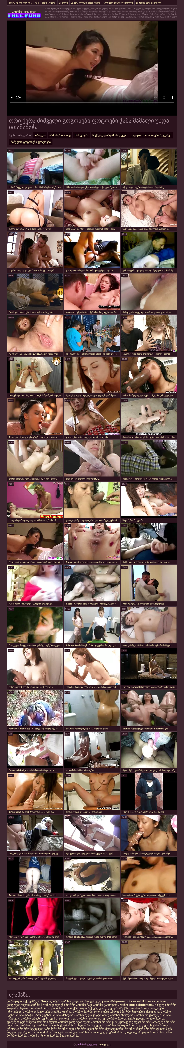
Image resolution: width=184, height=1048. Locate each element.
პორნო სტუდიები (31, 1029)
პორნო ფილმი (124, 1032)
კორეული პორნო (147, 1032)
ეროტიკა (13, 1029)
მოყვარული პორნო (158, 1015)
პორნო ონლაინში (77, 1025)
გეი (37, 2)
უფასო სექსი (56, 1025)
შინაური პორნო (73, 1015)
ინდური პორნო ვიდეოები (64, 1022)
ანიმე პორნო (111, 1015)
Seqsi (37, 1015)
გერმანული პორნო (33, 1022)
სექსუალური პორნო (47, 1011)
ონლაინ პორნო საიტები (126, 1011)
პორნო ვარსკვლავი (132, 1018)
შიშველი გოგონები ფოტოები (31, 142)
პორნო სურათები (24, 12)
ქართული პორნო (116, 1005)
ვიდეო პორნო (142, 1022)
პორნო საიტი (24, 1015)
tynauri (151, 1005)
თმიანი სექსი (40, 1018)
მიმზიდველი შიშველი (148, 2)
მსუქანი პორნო (129, 1008)
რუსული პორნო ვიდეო (132, 1025)
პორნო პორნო (76, 1005)
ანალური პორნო (132, 1015)
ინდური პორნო (29, 1008)
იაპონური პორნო (56, 1029)
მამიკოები (81, 135)
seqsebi (12, 1008)
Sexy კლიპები (51, 1001)
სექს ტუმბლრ (31, 1001)
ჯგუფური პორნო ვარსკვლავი (151, 135)
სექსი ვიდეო (151, 1011)
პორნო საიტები (53, 1032)
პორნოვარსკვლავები (116, 1022)
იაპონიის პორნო (18, 1025)
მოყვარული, (49, 2)
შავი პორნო (95, 1005)
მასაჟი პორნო (69, 1035)
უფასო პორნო (52, 1015)
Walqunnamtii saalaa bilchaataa (132, 1001)
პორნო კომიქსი (51, 1008)
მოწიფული (14, 1001)
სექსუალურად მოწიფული (85, 2)
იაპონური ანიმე (60, 135)
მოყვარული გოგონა (20, 2)
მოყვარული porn (97, 1001)
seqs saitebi (137, 1005)
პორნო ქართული (75, 1008)
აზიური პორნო (145, 1029)
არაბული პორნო (164, 1022)
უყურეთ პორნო (73, 1011)
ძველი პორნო (30, 1005)
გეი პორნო (109, 1018)
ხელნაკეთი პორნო (30, 1032)
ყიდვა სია (105, 1044)
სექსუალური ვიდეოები (103, 1008)
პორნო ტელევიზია (96, 1011)
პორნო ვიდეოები (53, 1005)
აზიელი (63, 2)
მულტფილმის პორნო (120, 1029)
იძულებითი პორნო (20, 1011)
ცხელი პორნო (49, 1035)
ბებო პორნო (96, 1029)
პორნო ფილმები (72, 1001)
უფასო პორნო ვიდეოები (84, 1018)
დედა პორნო (92, 1022)
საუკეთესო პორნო (104, 1025)
